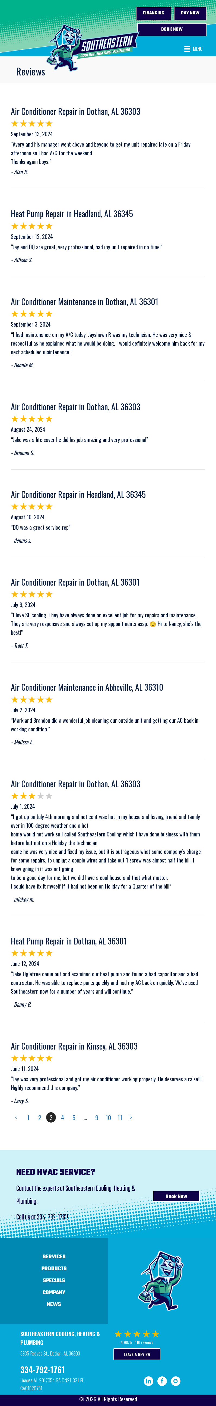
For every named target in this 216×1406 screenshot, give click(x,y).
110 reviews (144, 1342)
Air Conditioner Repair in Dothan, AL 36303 (75, 111)
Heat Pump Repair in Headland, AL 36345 (72, 213)
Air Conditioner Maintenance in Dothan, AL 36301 (84, 301)
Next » (131, 1117)
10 (108, 1117)
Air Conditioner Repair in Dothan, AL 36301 (75, 582)
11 (119, 1117)
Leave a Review (137, 1354)
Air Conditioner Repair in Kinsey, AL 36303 (74, 1046)
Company (54, 1292)
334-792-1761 (52, 1217)
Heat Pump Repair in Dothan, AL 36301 (69, 941)
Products (54, 1269)
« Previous (16, 1117)
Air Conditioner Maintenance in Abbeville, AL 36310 (87, 687)
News (54, 1304)
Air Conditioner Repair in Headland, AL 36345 (78, 494)
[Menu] (193, 49)
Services (54, 1257)
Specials (54, 1281)
